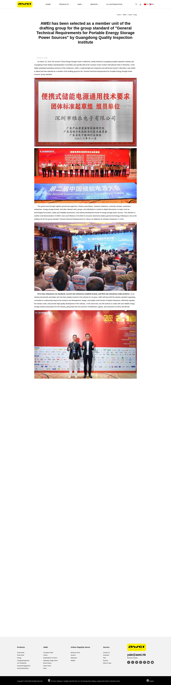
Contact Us (106, 652)
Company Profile (48, 652)
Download (106, 655)
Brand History (47, 663)
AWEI (80, 4)
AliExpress (74, 658)
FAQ (104, 658)
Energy (19, 658)
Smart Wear (20, 655)
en (152, 4)
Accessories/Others (23, 668)
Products (65, 4)
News (130, 15)
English (150, 681)
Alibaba (73, 660)
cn (146, 4)
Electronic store (75, 652)
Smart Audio (20, 652)
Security (105, 660)
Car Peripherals (21, 663)
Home (119, 15)
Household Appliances (23, 666)
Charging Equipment (23, 660)
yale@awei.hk (136, 654)
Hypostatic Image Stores (50, 660)
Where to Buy (107, 663)
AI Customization (114, 4)
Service (94, 4)
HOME (48, 4)
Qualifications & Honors (50, 658)
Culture (45, 655)
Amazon (73, 655)
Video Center (47, 666)
